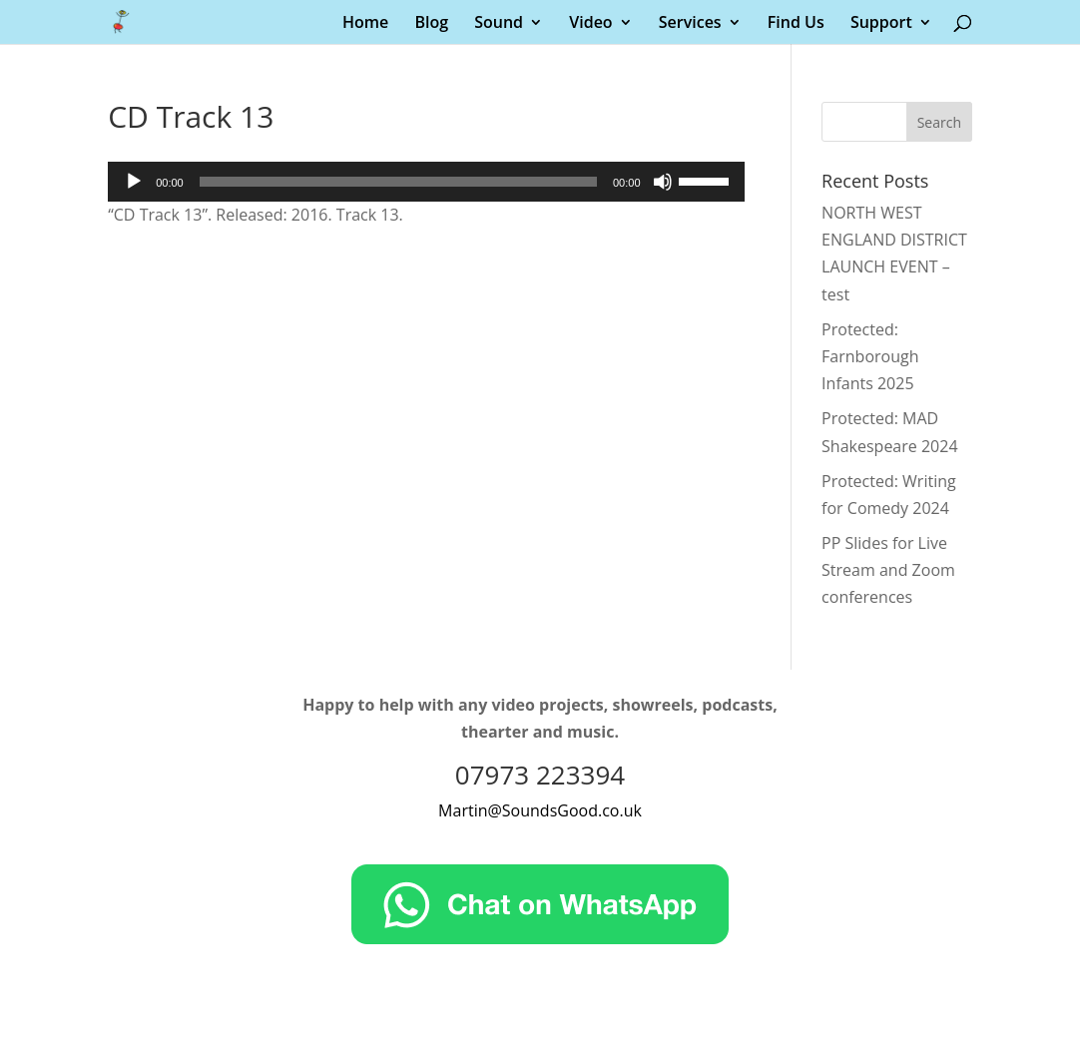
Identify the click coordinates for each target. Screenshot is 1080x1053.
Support (881, 24)
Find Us (796, 24)
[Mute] (663, 182)
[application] (426, 182)
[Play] (134, 182)
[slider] (398, 182)
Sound (498, 24)
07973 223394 (540, 774)
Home (365, 24)
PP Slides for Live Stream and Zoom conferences (888, 570)
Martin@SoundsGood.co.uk (540, 810)
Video (590, 24)
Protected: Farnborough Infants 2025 (869, 356)
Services (690, 24)
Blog (431, 24)
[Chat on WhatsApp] (540, 938)
